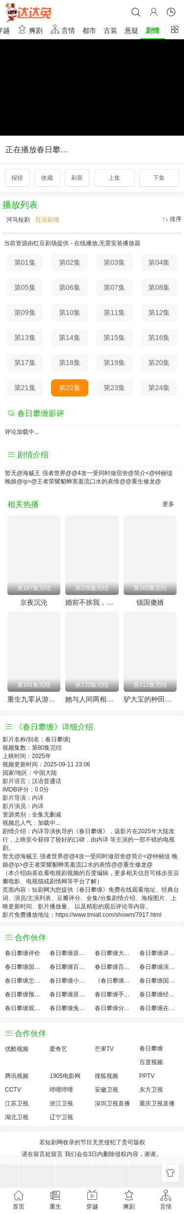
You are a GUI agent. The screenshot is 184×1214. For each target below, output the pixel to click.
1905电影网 (65, 1076)
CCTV (13, 1089)
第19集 (114, 363)
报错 (17, 177)
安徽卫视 (106, 1089)
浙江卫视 (61, 1103)
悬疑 (131, 30)
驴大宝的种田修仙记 (150, 699)
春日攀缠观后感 (25, 1008)
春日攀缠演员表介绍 (159, 966)
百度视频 (151, 1062)
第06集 (69, 287)
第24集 (159, 388)
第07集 (114, 287)
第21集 (25, 388)
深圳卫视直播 (112, 1103)
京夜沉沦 (34, 602)
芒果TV (104, 1048)
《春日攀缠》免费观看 (114, 980)
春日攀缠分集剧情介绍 (114, 1008)
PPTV (147, 1076)
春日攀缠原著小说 (69, 953)
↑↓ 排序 (172, 219)
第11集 (114, 312)
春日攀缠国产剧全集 (25, 966)
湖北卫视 (16, 1117)
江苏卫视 (16, 1103)
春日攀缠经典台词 (159, 994)
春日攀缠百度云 (114, 966)
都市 (89, 30)
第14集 (69, 337)
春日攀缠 (151, 1048)
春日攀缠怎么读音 (25, 980)
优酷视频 (16, 1048)
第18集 (69, 363)
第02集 (69, 262)
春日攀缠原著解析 (69, 994)
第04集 (159, 262)
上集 (114, 177)
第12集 (159, 312)
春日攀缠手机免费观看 (114, 994)
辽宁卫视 (61, 1117)
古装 (110, 30)
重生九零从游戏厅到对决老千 (33, 699)
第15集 (114, 337)
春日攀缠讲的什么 (159, 953)
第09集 (25, 312)
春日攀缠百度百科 (69, 966)
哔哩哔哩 (61, 1089)
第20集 (159, 363)
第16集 (159, 337)
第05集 (25, 287)
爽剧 (30, 29)
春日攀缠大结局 (114, 953)
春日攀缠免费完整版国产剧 (69, 1008)
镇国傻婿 (150, 602)
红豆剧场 (46, 219)
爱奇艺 (58, 1048)
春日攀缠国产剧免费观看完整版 (159, 980)
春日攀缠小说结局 (69, 980)
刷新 (77, 177)
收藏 (47, 177)
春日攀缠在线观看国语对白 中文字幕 (159, 1008)
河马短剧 (17, 219)
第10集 (69, 312)
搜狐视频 (106, 1076)
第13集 (25, 337)
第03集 (114, 262)
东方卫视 (151, 1089)
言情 (63, 29)
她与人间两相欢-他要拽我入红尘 (91, 699)
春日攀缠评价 (22, 953)
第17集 (25, 363)
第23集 (114, 388)
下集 (159, 177)
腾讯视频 (16, 1076)
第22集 (69, 388)
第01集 (25, 262)
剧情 (152, 30)
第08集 (159, 287)
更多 (168, 504)
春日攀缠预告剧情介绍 (25, 994)
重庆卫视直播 (157, 1103)
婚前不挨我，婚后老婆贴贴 (91, 602)
